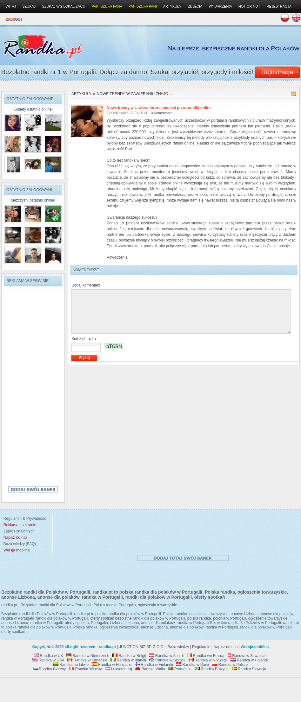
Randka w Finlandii (154, 664)
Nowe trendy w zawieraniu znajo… (134, 94)
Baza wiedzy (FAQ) (18, 544)
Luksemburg (118, 669)
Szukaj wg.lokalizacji (63, 6)
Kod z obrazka (83, 339)
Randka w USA (48, 660)
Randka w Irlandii (128, 660)
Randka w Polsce (230, 664)
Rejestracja (279, 6)
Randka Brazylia (212, 669)
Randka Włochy (85, 669)
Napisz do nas (225, 647)
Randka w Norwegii (208, 660)
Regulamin (201, 647)
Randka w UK (48, 656)
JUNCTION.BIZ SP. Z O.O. (141, 647)
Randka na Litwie (71, 664)
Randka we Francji (205, 656)
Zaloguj (14, 19)
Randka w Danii (192, 664)
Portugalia (179, 669)
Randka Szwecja (249, 669)
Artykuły (81, 94)
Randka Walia (150, 669)
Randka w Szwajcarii (247, 656)
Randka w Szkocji (167, 660)
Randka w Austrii (166, 656)
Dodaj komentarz (85, 285)
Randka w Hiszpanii (111, 664)
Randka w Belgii (129, 656)
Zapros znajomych (19, 531)
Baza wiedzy (178, 647)
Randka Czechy (49, 669)
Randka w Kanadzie (87, 660)
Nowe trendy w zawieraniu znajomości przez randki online (159, 108)
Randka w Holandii (249, 660)
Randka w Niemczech (87, 656)
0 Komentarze (161, 113)
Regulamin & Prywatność (23, 518)
